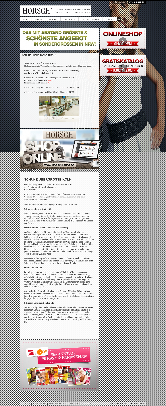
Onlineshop (53, 404)
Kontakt (77, 404)
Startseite (26, 404)
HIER (71, 92)
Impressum (86, 404)
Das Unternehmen (39, 404)
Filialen (70, 404)
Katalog (62, 404)
